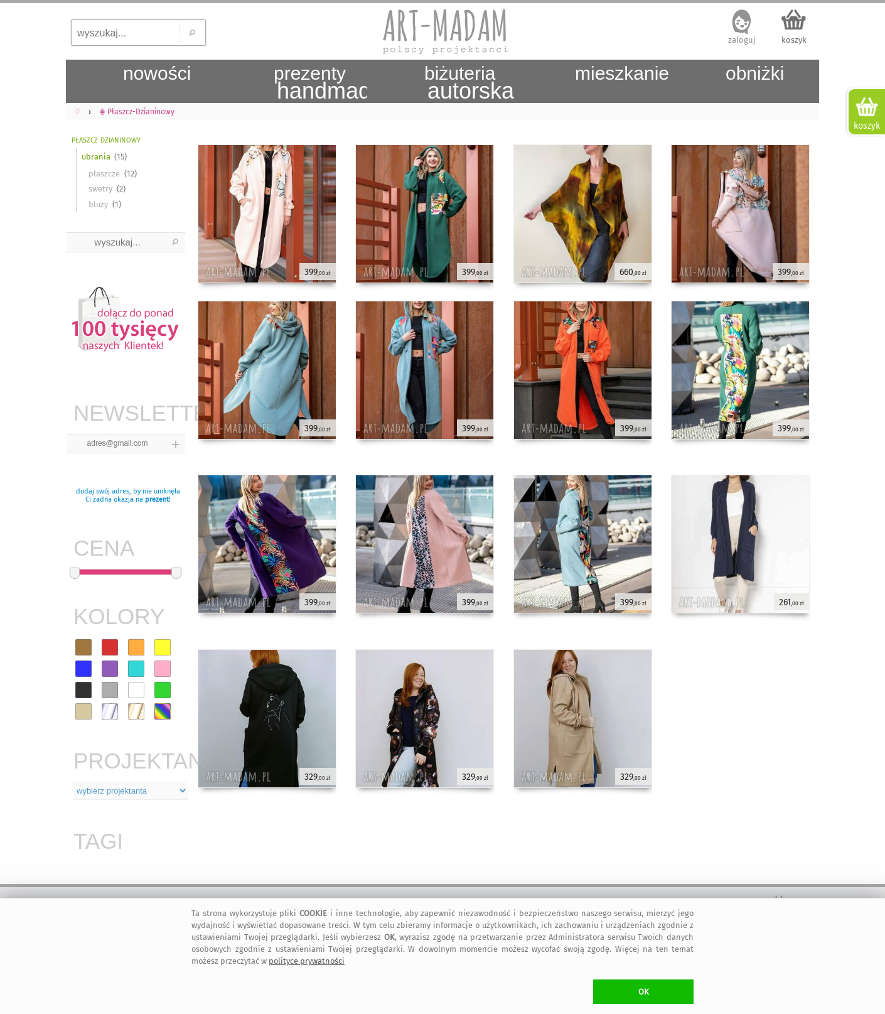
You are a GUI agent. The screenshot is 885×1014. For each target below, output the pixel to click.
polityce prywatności (307, 961)
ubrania (96, 156)
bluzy (98, 204)
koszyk (794, 40)
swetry (100, 188)
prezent (157, 499)
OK (643, 991)
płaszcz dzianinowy (106, 139)
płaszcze (104, 173)
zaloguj (742, 40)
